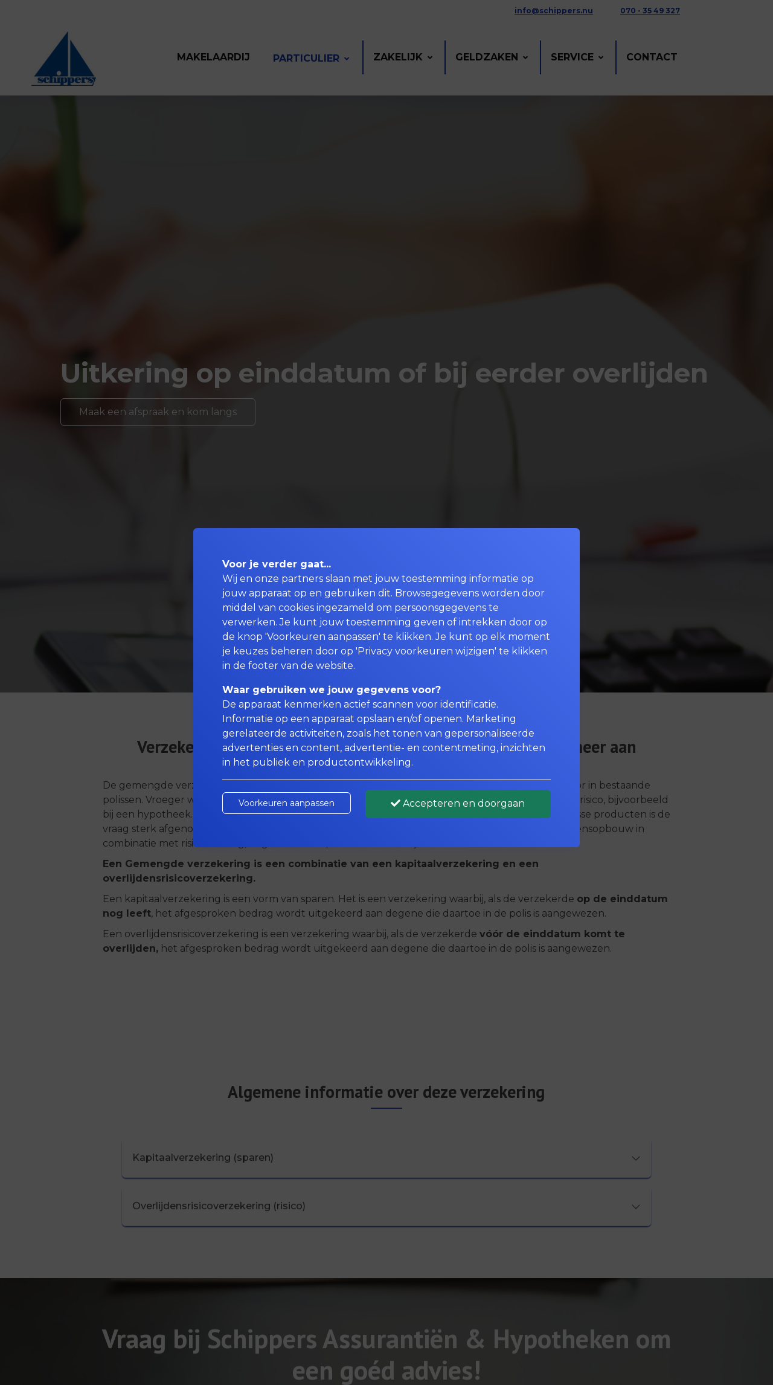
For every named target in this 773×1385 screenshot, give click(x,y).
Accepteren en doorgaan (458, 803)
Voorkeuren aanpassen (287, 803)
